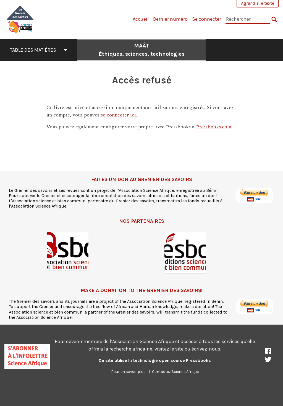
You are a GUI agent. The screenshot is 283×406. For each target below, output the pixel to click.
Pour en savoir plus (128, 371)
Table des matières (38, 50)
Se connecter (206, 19)
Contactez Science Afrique (175, 371)
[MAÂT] (20, 19)
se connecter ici (118, 115)
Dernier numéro (170, 19)
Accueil (141, 19)
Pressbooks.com (213, 127)
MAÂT (142, 50)
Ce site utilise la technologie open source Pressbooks (155, 360)
